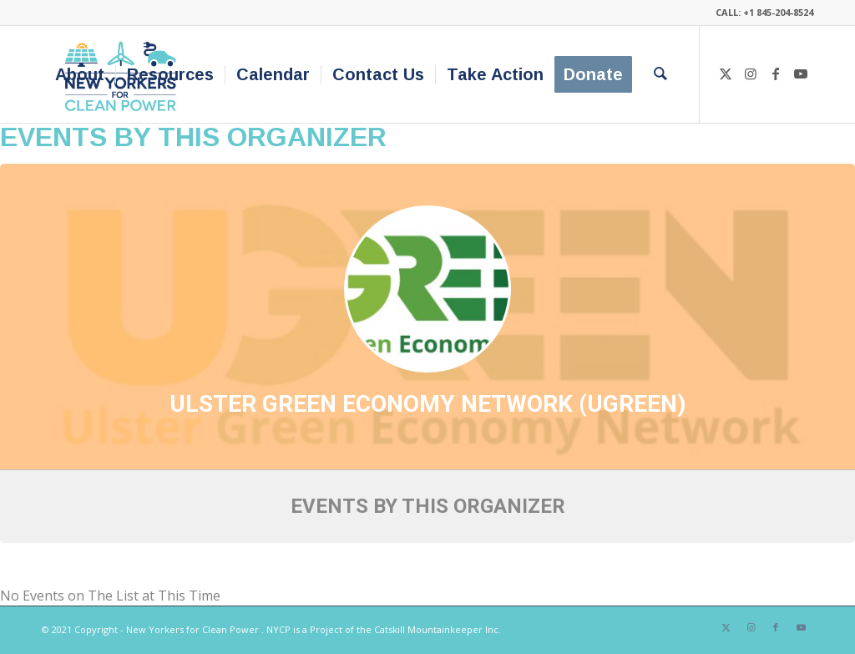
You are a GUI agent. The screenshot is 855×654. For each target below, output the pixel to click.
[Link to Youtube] (800, 73)
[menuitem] (79, 74)
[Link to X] (725, 73)
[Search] (660, 74)
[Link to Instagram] (750, 73)
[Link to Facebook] (775, 73)
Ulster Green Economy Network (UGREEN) (427, 404)
